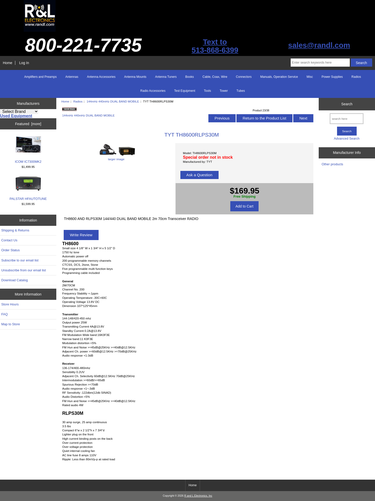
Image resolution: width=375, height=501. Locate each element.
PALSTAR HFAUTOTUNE (28, 188)
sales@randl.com (319, 45)
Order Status (10, 250)
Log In (24, 63)
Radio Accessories (153, 91)
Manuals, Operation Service (279, 77)
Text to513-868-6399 (215, 46)
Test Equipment (184, 91)
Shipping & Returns (15, 230)
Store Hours (10, 304)
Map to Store (10, 324)
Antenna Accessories (101, 77)
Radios (78, 101)
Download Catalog (14, 280)
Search (346, 104)
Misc (310, 77)
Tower (224, 91)
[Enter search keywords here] (320, 62)
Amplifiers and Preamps (40, 77)
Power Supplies (332, 77)
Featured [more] (28, 124)
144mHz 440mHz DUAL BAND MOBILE (113, 101)
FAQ (4, 314)
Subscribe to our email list (19, 260)
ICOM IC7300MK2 (28, 150)
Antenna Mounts (135, 77)
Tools (207, 91)
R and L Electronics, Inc (198, 495)
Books (189, 77)
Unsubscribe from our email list (23, 270)
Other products (332, 164)
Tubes (240, 91)
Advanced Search (347, 138)
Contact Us (9, 240)
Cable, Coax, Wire (215, 77)
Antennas (71, 77)
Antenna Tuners (166, 77)
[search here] (347, 118)
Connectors (243, 77)
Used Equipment (16, 116)
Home (7, 63)
